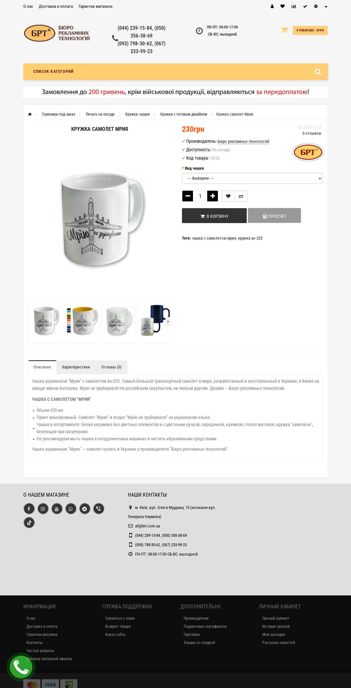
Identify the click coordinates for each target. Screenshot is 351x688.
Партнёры (192, 634)
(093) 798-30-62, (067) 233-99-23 (161, 544)
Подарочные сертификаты (205, 626)
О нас (28, 6)
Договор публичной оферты (49, 659)
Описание (42, 367)
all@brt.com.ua (147, 526)
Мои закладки (273, 634)
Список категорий (53, 71)
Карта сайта (115, 634)
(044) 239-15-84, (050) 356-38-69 (161, 535)
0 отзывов (311, 133)
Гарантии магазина (95, 6)
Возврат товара (118, 626)
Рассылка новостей (278, 642)
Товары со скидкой (199, 642)
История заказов (276, 626)
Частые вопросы (40, 651)
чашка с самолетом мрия (214, 238)
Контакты (34, 642)
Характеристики (76, 367)
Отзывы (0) (111, 367)
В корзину (214, 216)
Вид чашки (194, 168)
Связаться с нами (120, 618)
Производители (196, 618)
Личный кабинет (275, 618)
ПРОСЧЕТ (274, 216)
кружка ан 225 (250, 238)
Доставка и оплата (56, 6)
